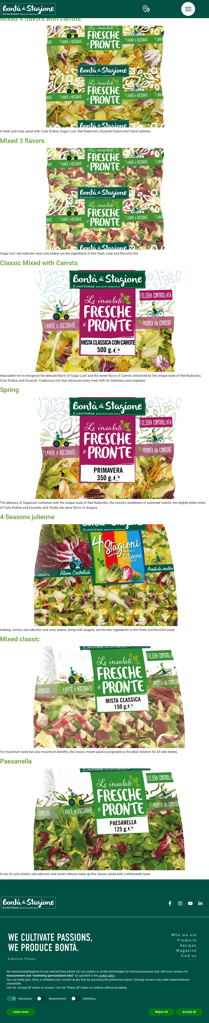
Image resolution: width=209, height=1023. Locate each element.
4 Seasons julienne (27, 517)
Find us (189, 956)
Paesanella (16, 761)
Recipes (188, 945)
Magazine (186, 951)
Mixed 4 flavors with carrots (40, 18)
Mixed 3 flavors (22, 141)
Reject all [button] (161, 1011)
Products (187, 940)
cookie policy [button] (107, 975)
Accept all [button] (189, 1011)
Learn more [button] (21, 1011)
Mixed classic (20, 639)
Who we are (184, 935)
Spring (9, 390)
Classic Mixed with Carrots (39, 263)
